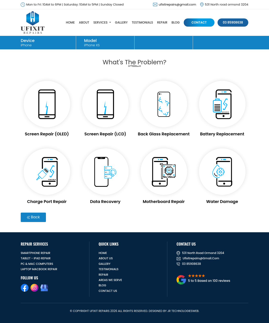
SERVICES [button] (100, 22)
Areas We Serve (110, 280)
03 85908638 (233, 22)
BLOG (176, 22)
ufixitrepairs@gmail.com (177, 4)
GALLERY (121, 22)
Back (33, 217)
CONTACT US (108, 291)
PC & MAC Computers (37, 264)
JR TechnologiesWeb (182, 311)
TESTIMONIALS (142, 22)
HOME (70, 22)
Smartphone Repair (35, 253)
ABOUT (84, 22)
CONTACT (199, 22)
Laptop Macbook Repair (39, 269)
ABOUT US (106, 258)
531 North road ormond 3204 (200, 253)
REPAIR (162, 22)
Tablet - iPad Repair (36, 258)
